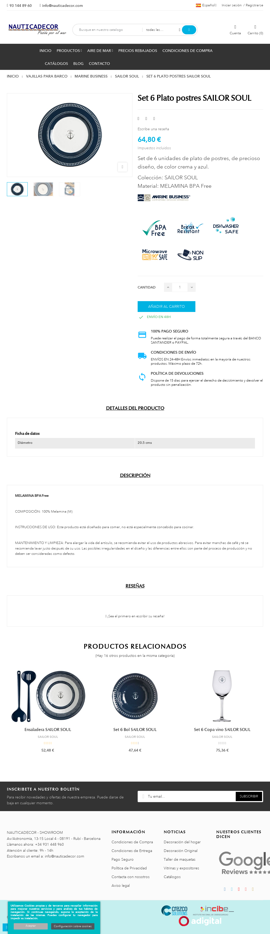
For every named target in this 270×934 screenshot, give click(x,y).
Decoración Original (180, 850)
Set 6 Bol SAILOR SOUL (135, 729)
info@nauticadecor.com (62, 5)
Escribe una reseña (153, 129)
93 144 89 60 (20, 5)
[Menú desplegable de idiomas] (206, 5)
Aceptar (31, 926)
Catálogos (172, 876)
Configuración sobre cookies (73, 926)
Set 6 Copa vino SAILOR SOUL (222, 729)
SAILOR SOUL (48, 737)
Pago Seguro (123, 859)
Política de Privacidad (129, 868)
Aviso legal (121, 885)
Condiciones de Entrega (132, 850)
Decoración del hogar (182, 842)
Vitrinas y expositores (181, 868)
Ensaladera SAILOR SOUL (48, 729)
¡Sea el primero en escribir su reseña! (135, 616)
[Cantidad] (180, 287)
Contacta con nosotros (131, 876)
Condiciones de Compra (132, 842)
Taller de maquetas (179, 859)
